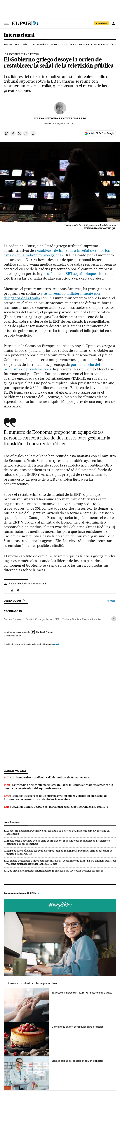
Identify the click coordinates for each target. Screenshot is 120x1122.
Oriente (55, 45)
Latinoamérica (40, 45)
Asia (64, 45)
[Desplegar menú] (7, 23)
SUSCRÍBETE (101, 23)
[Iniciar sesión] (113, 23)
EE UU (17, 45)
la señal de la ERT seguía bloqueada (73, 273)
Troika (65, 619)
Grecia (75, 619)
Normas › (111, 600)
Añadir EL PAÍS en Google (101, 133)
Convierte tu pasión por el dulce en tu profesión (77, 1026)
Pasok (28, 619)
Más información (12, 635)
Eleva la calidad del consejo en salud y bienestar (77, 1060)
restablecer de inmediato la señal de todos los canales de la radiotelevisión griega (57, 252)
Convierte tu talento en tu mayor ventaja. (32, 983)
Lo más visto (12, 822)
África (72, 45)
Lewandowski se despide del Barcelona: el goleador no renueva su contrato (60, 806)
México (26, 45)
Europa (8, 45)
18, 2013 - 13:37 (64, 124)
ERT (57, 619)
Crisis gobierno (43, 619)
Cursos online (60, 905)
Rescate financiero (92, 619)
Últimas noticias (15, 770)
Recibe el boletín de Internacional (27, 583)
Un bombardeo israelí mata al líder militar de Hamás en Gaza (51, 777)
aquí (56, 644)
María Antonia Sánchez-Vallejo (60, 118)
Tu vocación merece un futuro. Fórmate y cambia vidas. (82, 992)
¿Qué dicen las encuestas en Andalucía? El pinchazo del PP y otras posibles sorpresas (54, 870)
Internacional (19, 35)
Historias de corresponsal (93, 45)
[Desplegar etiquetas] (113, 618)
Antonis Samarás (13, 619)
